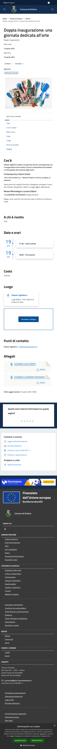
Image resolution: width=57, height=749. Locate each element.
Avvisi (7, 642)
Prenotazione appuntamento (15, 693)
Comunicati (9, 639)
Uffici (7, 546)
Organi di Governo (11, 539)
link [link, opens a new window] (49, 736)
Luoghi (7, 652)
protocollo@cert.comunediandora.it (18, 680)
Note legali (9, 720)
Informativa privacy (12, 717)
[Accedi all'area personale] (49, 2)
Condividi (9, 63)
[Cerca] (52, 9)
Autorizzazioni (10, 622)
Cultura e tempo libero (13, 573)
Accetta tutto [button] (20, 740)
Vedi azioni (20, 63)
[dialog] (28, 736)
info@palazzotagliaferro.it (28, 346)
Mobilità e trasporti (12, 594)
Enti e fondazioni (11, 549)
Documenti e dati (11, 559)
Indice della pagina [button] (13, 116)
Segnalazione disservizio (13, 696)
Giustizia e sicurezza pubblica (15, 608)
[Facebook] (5, 529)
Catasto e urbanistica (12, 587)
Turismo (8, 591)
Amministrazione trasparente (15, 713)
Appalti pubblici (10, 584)
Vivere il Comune (16, 18)
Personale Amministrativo (14, 556)
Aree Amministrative (12, 542)
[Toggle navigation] (4, 9)
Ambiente (8, 615)
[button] (28, 745)
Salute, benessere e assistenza (16, 618)
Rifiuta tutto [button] (37, 740)
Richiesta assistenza (12, 703)
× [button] (54, 725)
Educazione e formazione (14, 604)
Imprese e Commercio (12, 580)
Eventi (27, 18)
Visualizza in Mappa (28, 319)
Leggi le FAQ (9, 700)
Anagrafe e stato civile (13, 570)
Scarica (40, 369)
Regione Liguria (8, 2)
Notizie (7, 636)
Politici (7, 553)
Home (5, 18)
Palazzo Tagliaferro (19, 295)
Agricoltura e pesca (12, 625)
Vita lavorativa (10, 577)
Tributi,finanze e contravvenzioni (17, 611)
